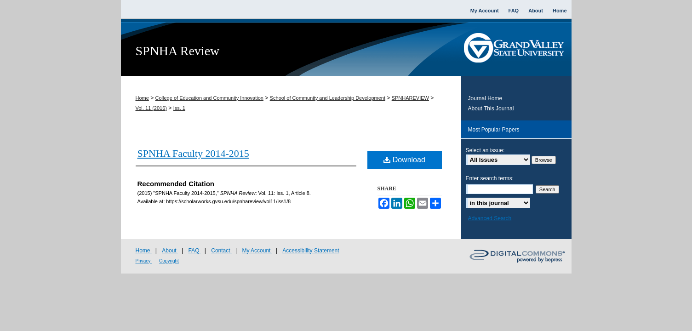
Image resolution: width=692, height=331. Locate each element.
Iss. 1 (179, 108)
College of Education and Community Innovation (209, 98)
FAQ (194, 250)
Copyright (169, 260)
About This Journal (491, 108)
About (170, 250)
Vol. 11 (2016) (151, 108)
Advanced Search (490, 218)
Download (404, 160)
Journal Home (485, 98)
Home (142, 98)
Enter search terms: (490, 178)
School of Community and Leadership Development (327, 98)
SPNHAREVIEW (410, 98)
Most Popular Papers (494, 129)
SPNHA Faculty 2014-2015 (193, 153)
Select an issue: (485, 150)
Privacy (144, 260)
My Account (257, 250)
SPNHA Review (178, 51)
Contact (221, 250)
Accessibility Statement (310, 250)
